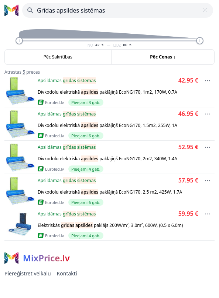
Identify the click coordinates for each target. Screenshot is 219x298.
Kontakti (67, 273)
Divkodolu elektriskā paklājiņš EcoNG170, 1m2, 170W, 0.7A (107, 92)
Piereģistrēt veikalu (27, 273)
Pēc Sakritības (58, 57)
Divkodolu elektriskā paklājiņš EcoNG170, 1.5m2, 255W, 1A (107, 125)
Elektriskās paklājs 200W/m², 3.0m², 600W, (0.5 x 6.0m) (110, 225)
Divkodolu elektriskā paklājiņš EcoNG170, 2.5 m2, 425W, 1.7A (110, 192)
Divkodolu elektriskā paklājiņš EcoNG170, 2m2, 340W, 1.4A (107, 158)
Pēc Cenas (162, 57)
